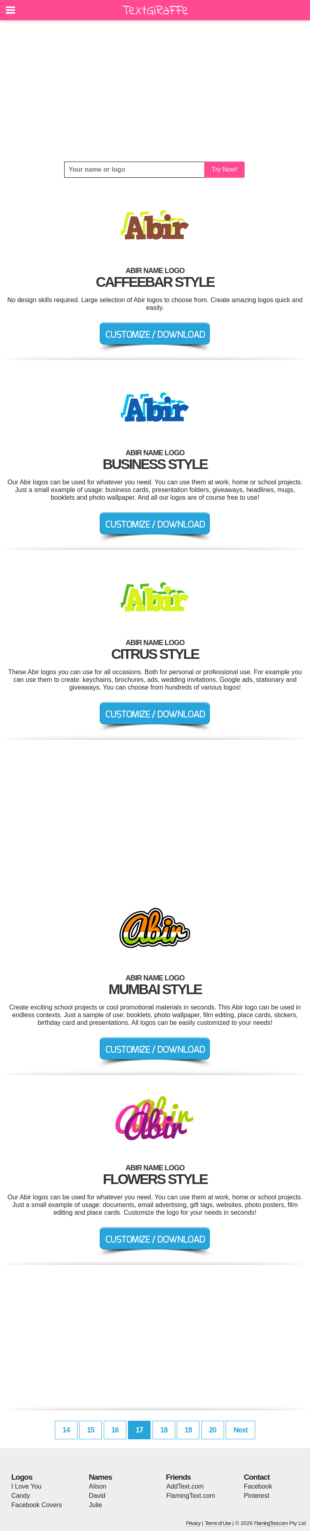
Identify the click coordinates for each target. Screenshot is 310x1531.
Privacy (193, 1523)
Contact (257, 1477)
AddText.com (184, 1486)
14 (66, 1430)
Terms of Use (218, 1523)
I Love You (26, 1486)
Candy (20, 1495)
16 (115, 1430)
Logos (21, 1477)
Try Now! (224, 169)
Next (240, 1430)
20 (212, 1430)
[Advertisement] (155, 90)
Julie (95, 1505)
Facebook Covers (36, 1505)
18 (164, 1430)
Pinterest (256, 1495)
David (97, 1495)
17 (139, 1430)
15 (90, 1430)
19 (188, 1430)
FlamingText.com (190, 1495)
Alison (98, 1486)
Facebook (258, 1486)
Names (100, 1477)
